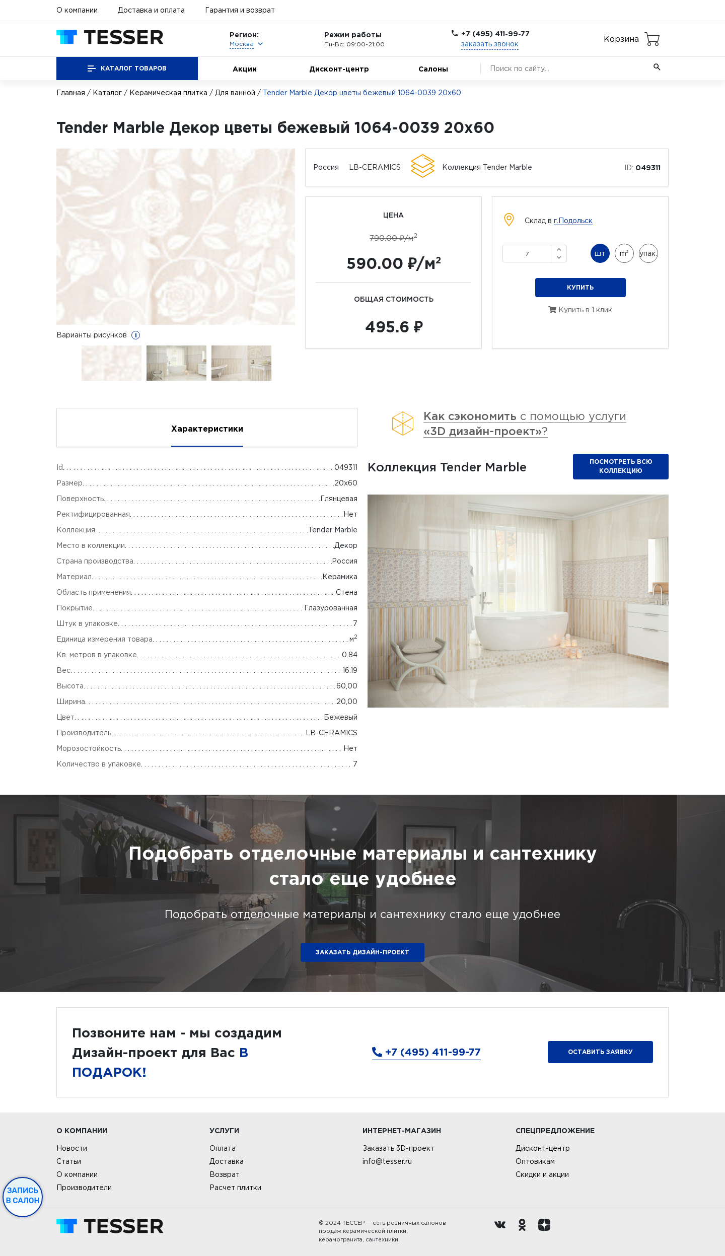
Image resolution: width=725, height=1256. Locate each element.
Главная (70, 93)
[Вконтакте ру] (502, 1231)
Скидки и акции (542, 1174)
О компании (77, 10)
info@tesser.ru (387, 1161)
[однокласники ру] (524, 1231)
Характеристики (207, 428)
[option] (176, 237)
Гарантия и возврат (240, 10)
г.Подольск (573, 221)
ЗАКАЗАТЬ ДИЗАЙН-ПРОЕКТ (362, 952)
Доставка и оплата (151, 10)
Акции (245, 69)
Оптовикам (535, 1161)
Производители (84, 1187)
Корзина (621, 38)
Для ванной (235, 93)
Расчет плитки (235, 1187)
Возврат (224, 1174)
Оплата (222, 1148)
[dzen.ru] (546, 1231)
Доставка (226, 1161)
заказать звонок (490, 44)
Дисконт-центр (339, 69)
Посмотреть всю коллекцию (621, 466)
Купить (580, 287)
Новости (71, 1148)
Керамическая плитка (168, 93)
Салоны (433, 69)
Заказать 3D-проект (398, 1148)
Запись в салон (23, 1195)
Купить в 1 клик (580, 310)
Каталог (107, 93)
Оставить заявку (600, 1052)
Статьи (68, 1161)
